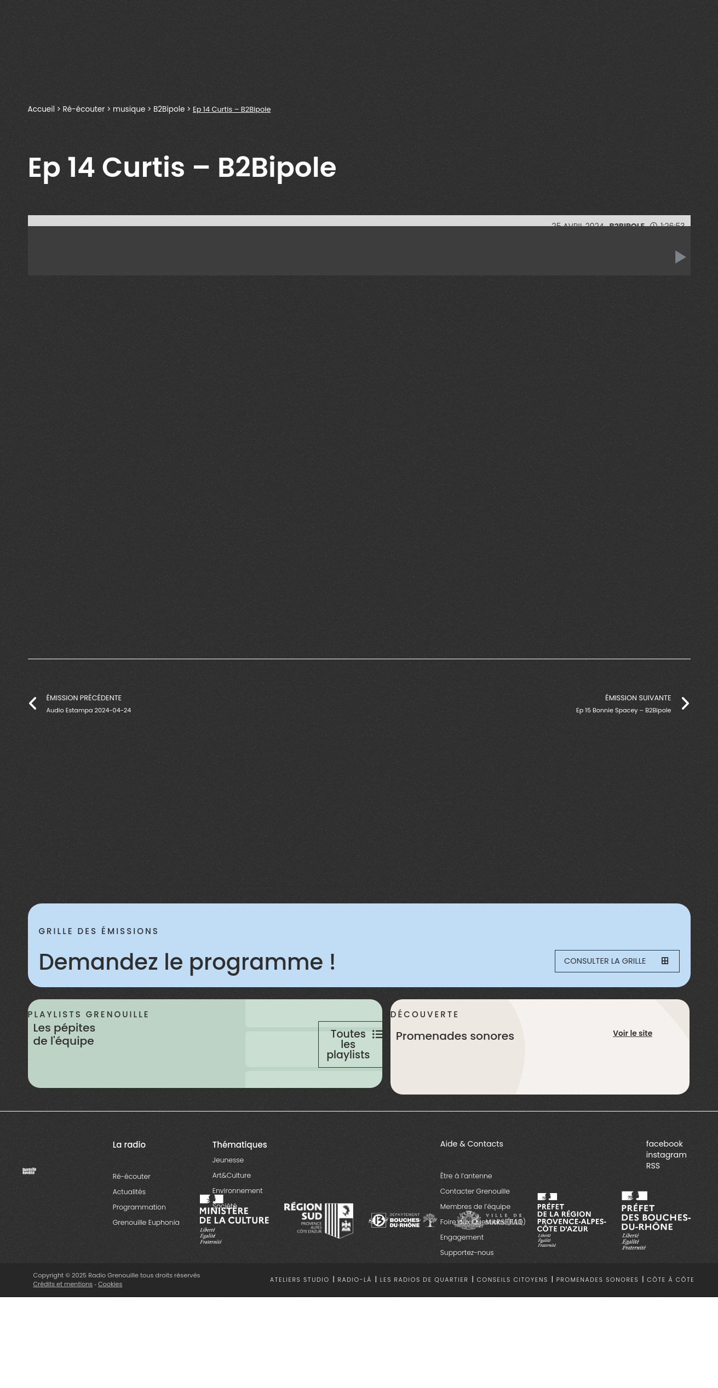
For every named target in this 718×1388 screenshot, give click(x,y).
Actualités (129, 1230)
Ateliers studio (300, 1319)
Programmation (139, 1246)
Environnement (237, 1229)
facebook (664, 1182)
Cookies (111, 1322)
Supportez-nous (467, 1291)
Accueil (41, 109)
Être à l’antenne (466, 1214)
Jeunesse (228, 1198)
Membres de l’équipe (475, 1245)
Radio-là (354, 1319)
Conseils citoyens (512, 1319)
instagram (666, 1193)
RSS (653, 1204)
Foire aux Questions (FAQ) (483, 1260)
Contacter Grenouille (475, 1230)
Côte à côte (670, 1319)
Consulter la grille (609, 962)
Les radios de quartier (424, 1319)
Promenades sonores (597, 1319)
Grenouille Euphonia (146, 1261)
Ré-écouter (84, 109)
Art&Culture (231, 1214)
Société (224, 1244)
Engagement (462, 1276)
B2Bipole (170, 109)
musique (129, 109)
